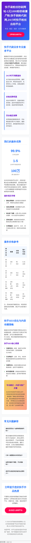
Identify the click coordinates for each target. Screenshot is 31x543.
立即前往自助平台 (15, 34)
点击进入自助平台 (15, 510)
